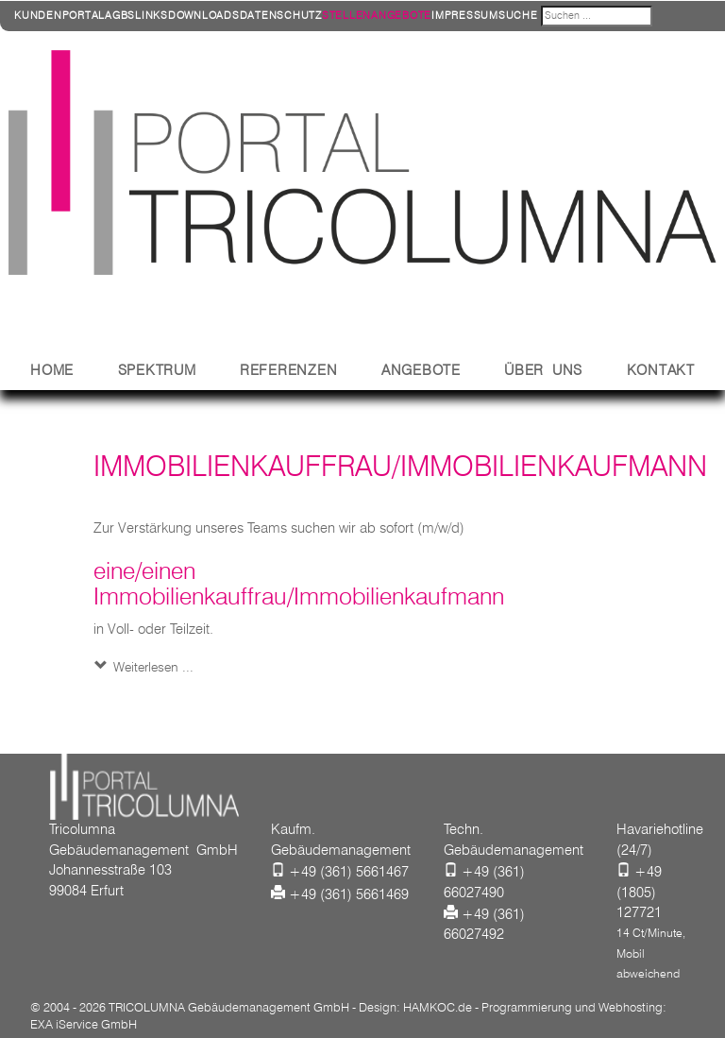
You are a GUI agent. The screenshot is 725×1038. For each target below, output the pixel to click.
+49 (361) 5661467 (349, 871)
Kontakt (661, 370)
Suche (518, 15)
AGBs (120, 15)
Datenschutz (281, 15)
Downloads (204, 15)
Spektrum (157, 370)
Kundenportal (59, 15)
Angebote (421, 370)
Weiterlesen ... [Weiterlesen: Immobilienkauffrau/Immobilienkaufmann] (152, 666)
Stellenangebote (376, 15)
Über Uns (543, 370)
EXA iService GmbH (83, 1023)
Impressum (464, 15)
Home (52, 370)
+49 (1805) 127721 (639, 892)
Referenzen (289, 370)
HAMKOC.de (437, 1006)
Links (151, 15)
